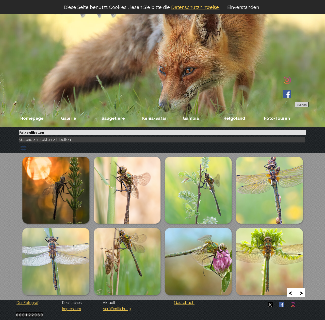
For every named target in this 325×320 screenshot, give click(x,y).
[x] (270, 304)
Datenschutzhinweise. (195, 7)
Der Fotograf (27, 302)
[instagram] (287, 80)
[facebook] (287, 94)
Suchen (302, 104)
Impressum (71, 309)
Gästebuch (184, 302)
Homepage (32, 118)
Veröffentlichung (117, 309)
